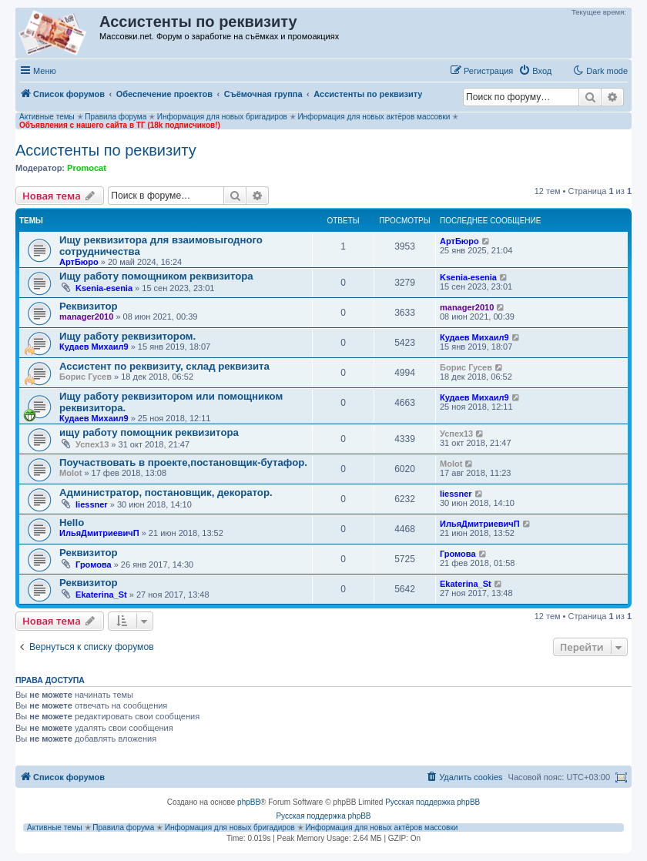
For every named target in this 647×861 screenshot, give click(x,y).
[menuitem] (534, 71)
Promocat (86, 168)
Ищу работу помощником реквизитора (156, 276)
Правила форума (115, 116)
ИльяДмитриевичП (99, 533)
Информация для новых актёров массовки (373, 116)
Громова (93, 564)
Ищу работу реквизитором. (127, 336)
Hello (71, 522)
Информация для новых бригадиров (222, 116)
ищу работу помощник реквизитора (149, 432)
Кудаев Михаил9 (94, 346)
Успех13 (92, 444)
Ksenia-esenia (103, 288)
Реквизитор (88, 306)
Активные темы (47, 116)
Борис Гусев (85, 376)
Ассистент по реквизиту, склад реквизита (164, 366)
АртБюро (79, 261)
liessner (91, 504)
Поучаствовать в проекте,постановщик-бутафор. (183, 462)
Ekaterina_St (101, 594)
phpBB (248, 802)
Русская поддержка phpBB (432, 802)
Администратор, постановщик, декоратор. (166, 492)
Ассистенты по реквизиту (105, 150)
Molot (70, 472)
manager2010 (86, 316)
